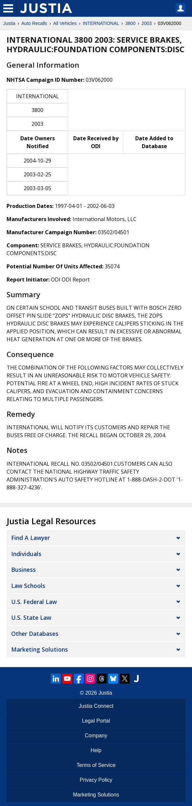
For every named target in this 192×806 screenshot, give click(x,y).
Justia (9, 23)
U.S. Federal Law (34, 602)
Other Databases (34, 634)
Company (96, 735)
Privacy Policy (96, 780)
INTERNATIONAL (101, 23)
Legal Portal (96, 721)
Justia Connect (96, 706)
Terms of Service (96, 765)
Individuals (26, 554)
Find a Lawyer (30, 538)
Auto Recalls (34, 23)
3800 (130, 23)
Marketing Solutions (39, 649)
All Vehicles (65, 23)
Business (23, 569)
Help (96, 750)
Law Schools (28, 586)
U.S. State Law (31, 617)
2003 (146, 23)
